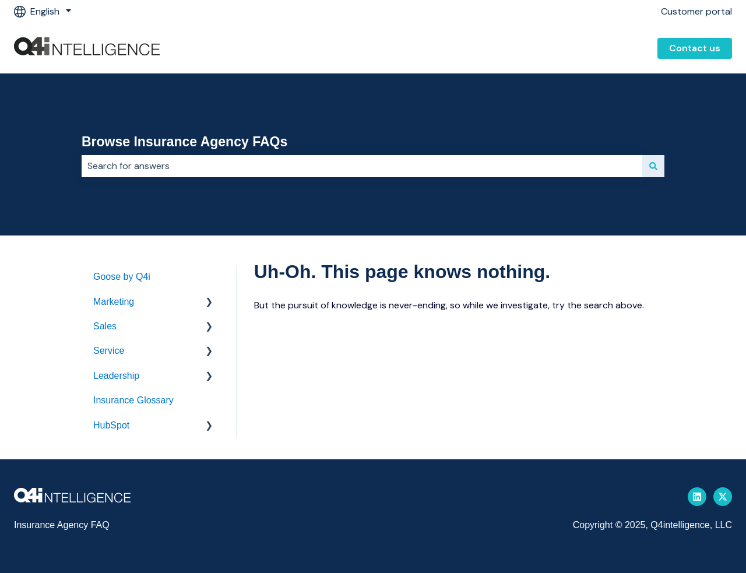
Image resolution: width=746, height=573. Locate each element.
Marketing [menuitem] (113, 302)
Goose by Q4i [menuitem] (121, 277)
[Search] (653, 166)
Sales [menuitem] (105, 326)
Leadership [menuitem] (116, 376)
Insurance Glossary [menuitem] (133, 400)
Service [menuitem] (108, 351)
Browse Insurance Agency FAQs (184, 141)
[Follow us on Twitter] (722, 496)
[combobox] (362, 166)
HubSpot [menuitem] (111, 425)
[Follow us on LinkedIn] (697, 496)
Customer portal (696, 11)
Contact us (694, 48)
